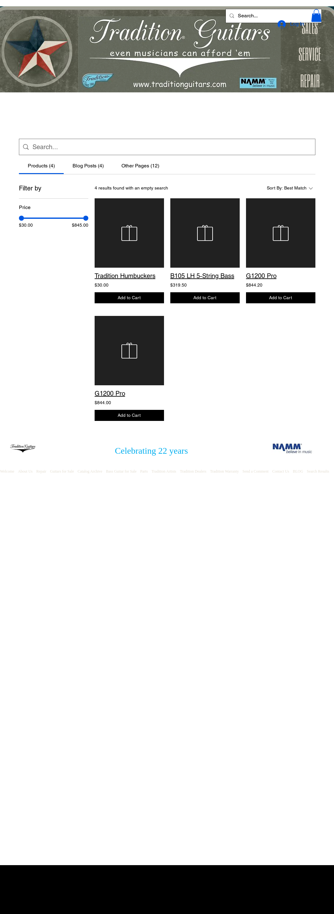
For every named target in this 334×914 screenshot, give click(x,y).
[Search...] (273, 16)
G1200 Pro (261, 276)
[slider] (21, 218)
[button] (316, 15)
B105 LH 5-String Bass (202, 276)
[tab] (41, 166)
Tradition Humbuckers (125, 276)
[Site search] (172, 147)
